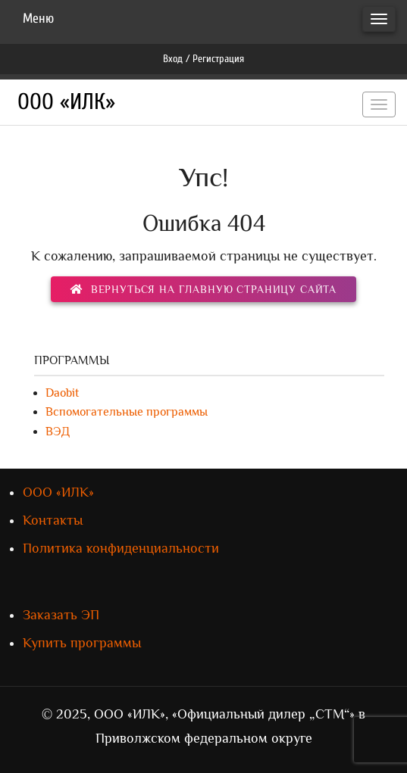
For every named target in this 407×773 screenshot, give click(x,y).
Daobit (62, 393)
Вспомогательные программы (126, 412)
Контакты (53, 520)
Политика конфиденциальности (121, 548)
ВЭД (57, 431)
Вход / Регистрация (203, 58)
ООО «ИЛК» (66, 102)
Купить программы (82, 642)
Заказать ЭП (61, 614)
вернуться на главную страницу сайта (203, 289)
